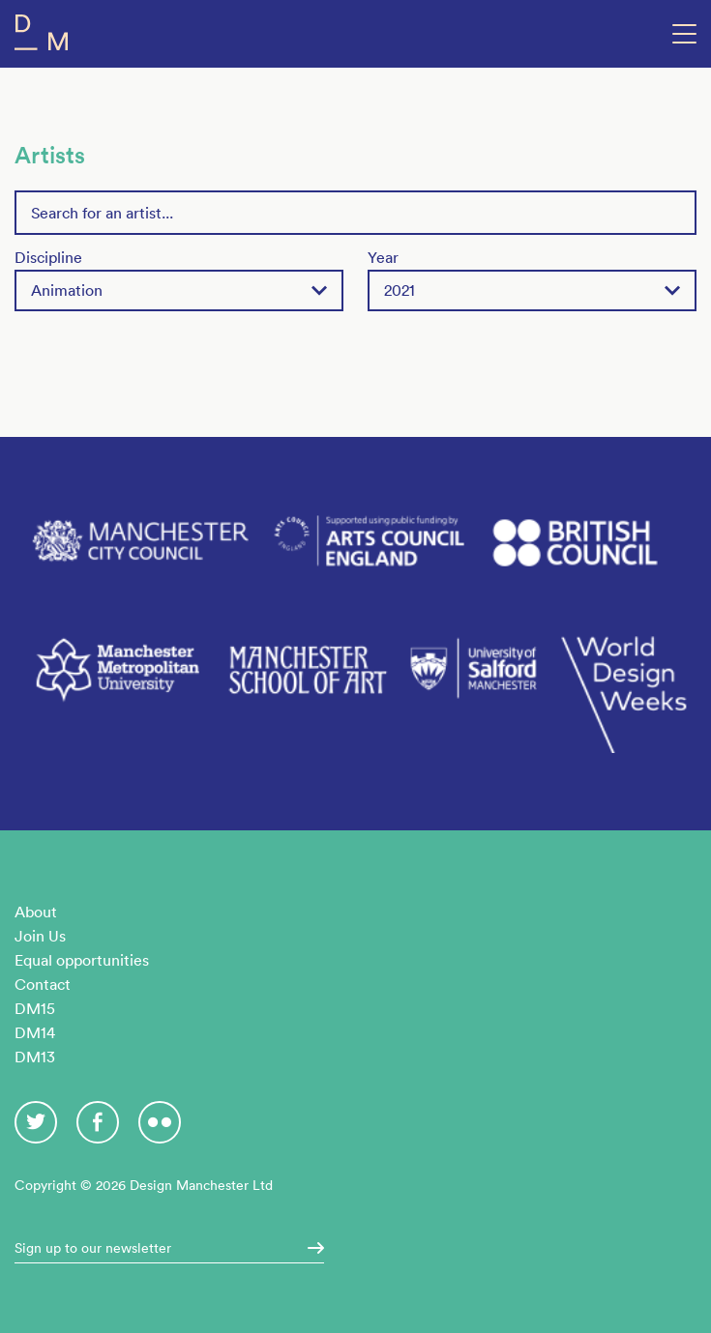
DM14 (35, 1032)
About (36, 911)
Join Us (40, 935)
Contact (43, 984)
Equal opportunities (82, 960)
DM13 (35, 1056)
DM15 (35, 1008)
